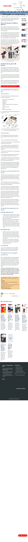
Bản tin (10, 335)
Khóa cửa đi (18, 9)
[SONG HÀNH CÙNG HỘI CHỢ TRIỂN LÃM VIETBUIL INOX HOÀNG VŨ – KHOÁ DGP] (24, 35)
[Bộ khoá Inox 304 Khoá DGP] (24, 46)
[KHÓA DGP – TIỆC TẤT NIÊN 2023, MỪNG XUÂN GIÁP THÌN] (24, 24)
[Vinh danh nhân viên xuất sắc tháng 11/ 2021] (10, 338)
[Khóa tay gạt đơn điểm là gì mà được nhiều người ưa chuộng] (3, 308)
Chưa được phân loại (3, 336)
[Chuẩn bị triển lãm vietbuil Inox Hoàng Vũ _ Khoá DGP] (24, 41)
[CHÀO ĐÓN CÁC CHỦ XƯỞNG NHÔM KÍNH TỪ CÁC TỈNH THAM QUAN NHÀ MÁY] (24, 30)
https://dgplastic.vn (8, 288)
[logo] (7, 6)
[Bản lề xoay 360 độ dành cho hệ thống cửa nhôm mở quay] (3, 338)
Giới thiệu (20, 2)
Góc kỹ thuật (3, 306)
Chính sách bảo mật (19, 368)
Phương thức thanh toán (19, 371)
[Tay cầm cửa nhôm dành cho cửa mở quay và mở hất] (10, 308)
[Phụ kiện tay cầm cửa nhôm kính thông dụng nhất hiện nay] (17, 308)
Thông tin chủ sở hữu (19, 367)
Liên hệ (21, 5)
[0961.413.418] (22, 535)
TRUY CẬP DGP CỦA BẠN (18, 7)
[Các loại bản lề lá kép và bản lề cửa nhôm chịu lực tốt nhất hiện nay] (24, 308)
